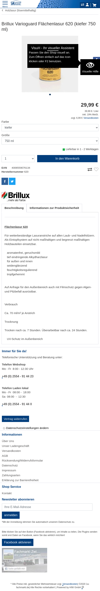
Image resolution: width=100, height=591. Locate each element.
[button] (50, 94)
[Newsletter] (47, 507)
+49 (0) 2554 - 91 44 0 (17, 404)
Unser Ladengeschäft (15, 446)
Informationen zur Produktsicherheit (54, 207)
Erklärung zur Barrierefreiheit (20, 480)
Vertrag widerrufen (15, 418)
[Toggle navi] (5, 4)
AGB (5, 455)
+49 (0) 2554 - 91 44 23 (18, 376)
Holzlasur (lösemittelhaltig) (19, 10)
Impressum (9, 470)
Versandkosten (91, 118)
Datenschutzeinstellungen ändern (26, 428)
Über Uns (8, 441)
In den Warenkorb (67, 158)
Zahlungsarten (11, 475)
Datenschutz (10, 465)
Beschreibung (14, 207)
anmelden (10, 515)
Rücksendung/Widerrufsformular (22, 460)
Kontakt (7, 493)
